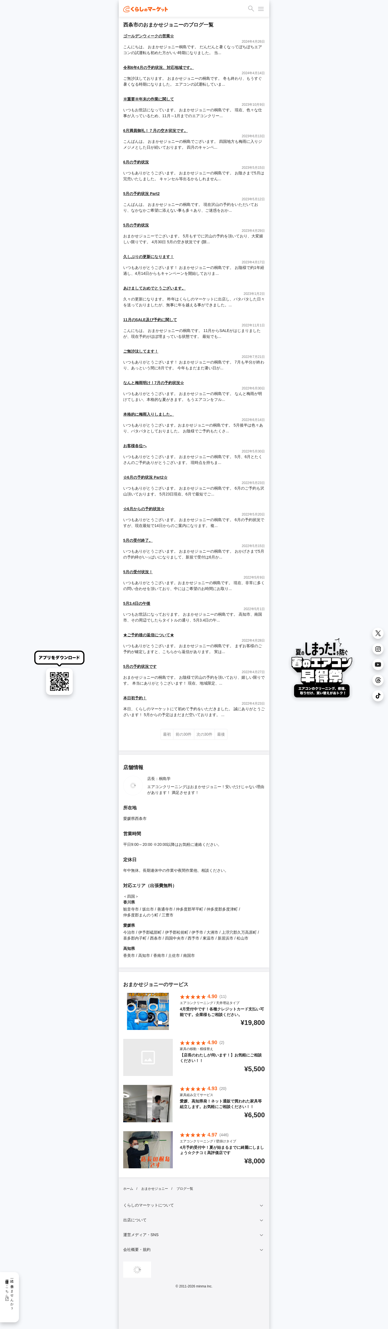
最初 (167, 734)
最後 (221, 734)
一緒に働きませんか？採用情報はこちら (9, 1293)
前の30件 (184, 734)
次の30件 (205, 734)
